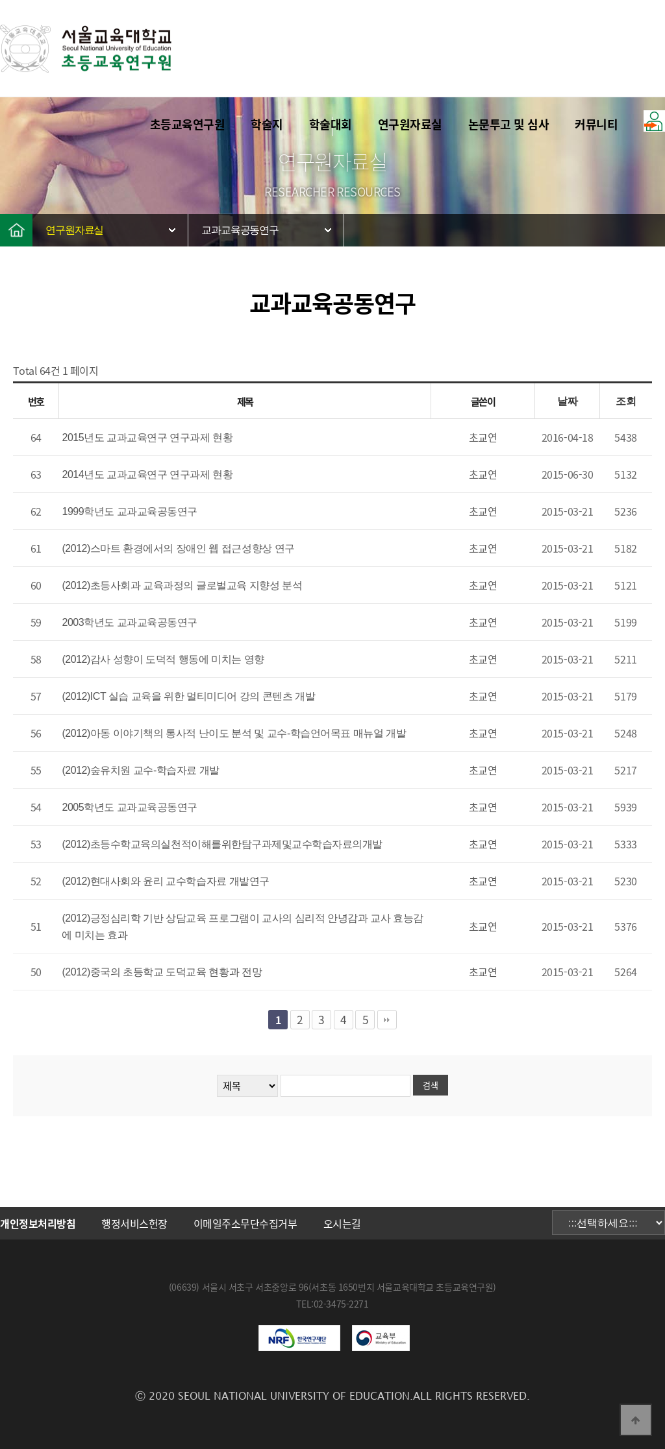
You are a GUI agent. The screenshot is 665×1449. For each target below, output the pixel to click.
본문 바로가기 (0, 0)
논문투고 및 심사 (508, 124)
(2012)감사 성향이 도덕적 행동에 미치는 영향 (163, 659)
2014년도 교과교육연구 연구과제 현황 (147, 474)
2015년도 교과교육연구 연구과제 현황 (147, 437)
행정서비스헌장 (134, 1223)
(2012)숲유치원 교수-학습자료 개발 (140, 770)
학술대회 (330, 124)
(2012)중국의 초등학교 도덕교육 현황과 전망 (162, 971)
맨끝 (387, 1019)
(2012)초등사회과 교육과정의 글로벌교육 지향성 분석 (182, 585)
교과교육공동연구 (240, 229)
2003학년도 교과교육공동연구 (129, 622)
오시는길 (342, 1223)
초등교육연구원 (187, 124)
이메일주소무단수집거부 (245, 1223)
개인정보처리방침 (37, 1223)
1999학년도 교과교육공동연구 (129, 511)
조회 (626, 401)
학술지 (267, 124)
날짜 (567, 401)
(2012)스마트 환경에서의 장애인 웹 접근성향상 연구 (178, 548)
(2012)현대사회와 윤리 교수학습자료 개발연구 (165, 881)
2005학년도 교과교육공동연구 (129, 807)
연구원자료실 (410, 124)
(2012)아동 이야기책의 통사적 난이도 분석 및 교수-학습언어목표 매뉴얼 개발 (234, 733)
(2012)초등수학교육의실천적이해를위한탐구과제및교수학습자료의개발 (222, 844)
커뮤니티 (596, 124)
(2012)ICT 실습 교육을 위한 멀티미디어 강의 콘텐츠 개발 (188, 696)
